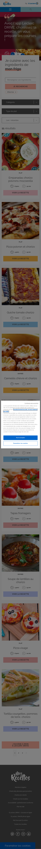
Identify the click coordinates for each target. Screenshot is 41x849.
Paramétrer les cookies (20, 443)
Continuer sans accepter (31, 403)
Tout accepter (20, 437)
